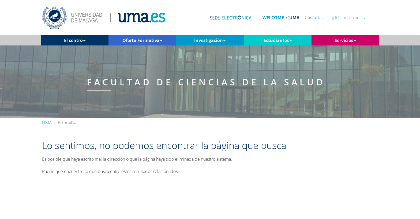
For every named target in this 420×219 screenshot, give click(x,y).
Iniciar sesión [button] (348, 18)
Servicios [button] (345, 40)
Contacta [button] (314, 18)
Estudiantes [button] (278, 40)
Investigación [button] (210, 40)
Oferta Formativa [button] (142, 40)
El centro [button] (74, 40)
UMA (47, 123)
